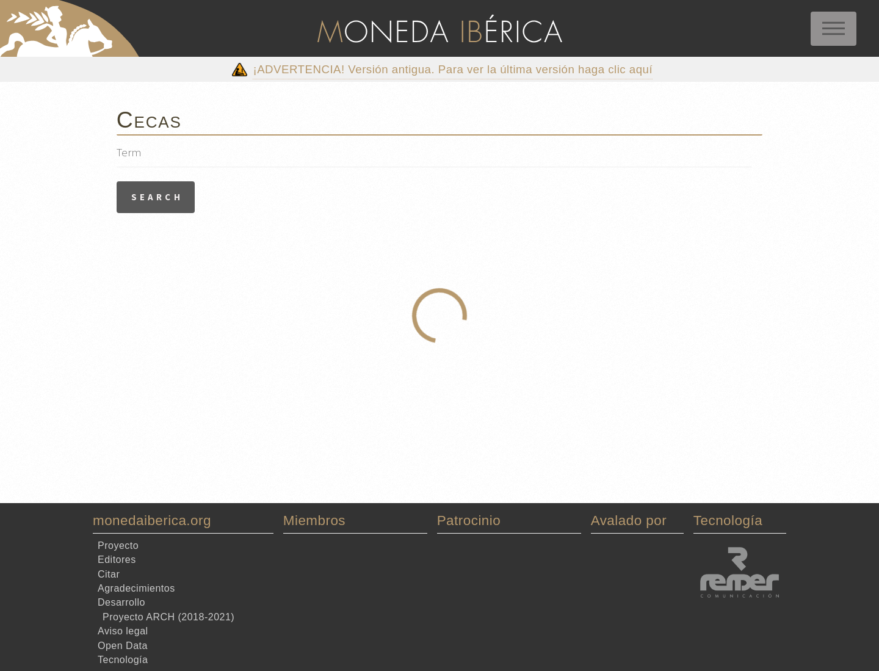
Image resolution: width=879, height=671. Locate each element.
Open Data (123, 645)
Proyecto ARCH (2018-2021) (168, 617)
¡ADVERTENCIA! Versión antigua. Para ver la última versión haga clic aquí (453, 69)
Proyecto (118, 545)
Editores (117, 559)
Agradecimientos (136, 588)
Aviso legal (123, 631)
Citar (109, 573)
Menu (833, 29)
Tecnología (123, 660)
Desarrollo (121, 602)
